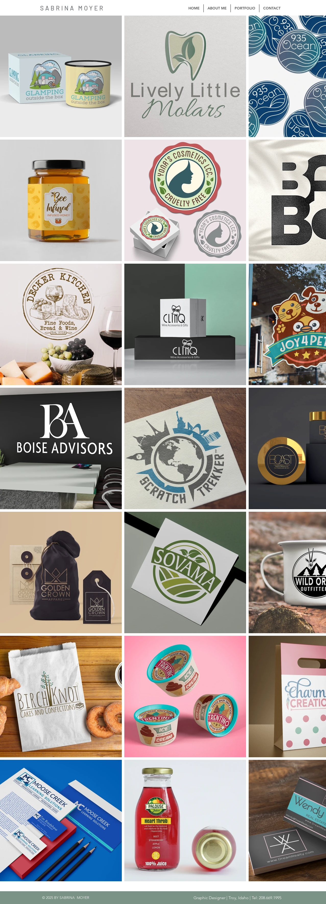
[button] (245, 8)
